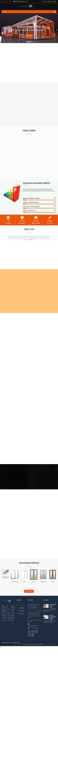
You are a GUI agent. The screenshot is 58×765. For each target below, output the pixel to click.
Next (56, 30)
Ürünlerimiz (21, 610)
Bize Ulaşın (21, 613)
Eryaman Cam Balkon (18, 644)
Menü (5, 11)
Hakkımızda (21, 608)
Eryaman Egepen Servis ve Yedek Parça (53, 617)
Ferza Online (47, 644)
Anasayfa (21, 605)
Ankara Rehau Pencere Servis (53, 606)
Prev (1, 30)
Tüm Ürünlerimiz (29, 591)
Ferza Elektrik (53, 644)
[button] (0, 647)
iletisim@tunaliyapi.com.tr (33, 625)
